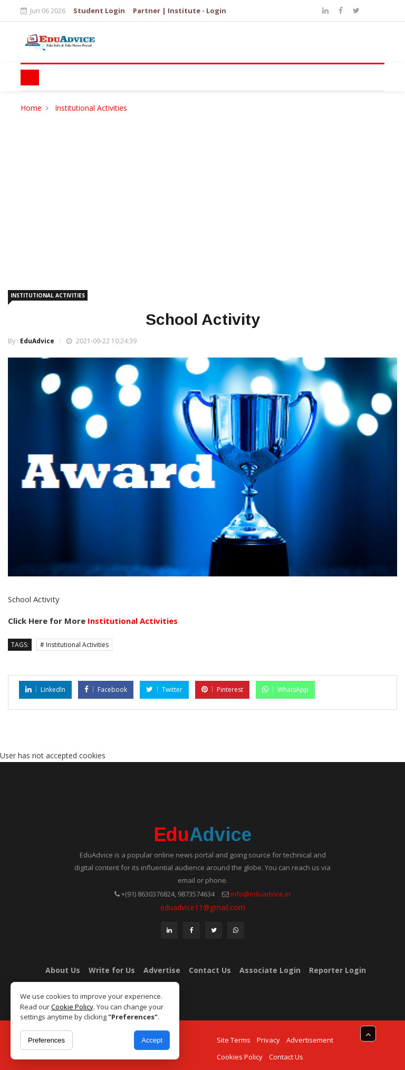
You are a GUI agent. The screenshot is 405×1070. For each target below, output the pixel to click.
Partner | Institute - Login (179, 10)
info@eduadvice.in (260, 894)
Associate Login (270, 970)
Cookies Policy (240, 1057)
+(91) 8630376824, (148, 894)
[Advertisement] (202, 193)
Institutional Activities (91, 108)
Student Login (99, 10)
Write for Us (112, 970)
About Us (62, 970)
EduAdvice (37, 340)
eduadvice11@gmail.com (202, 907)
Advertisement (309, 1040)
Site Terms (233, 1040)
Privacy (268, 1040)
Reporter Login (337, 970)
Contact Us (210, 970)
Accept (151, 1040)
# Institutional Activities (74, 644)
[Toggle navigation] (30, 77)
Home (31, 108)
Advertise (161, 970)
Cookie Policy (72, 1006)
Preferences (46, 1040)
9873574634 (196, 894)
